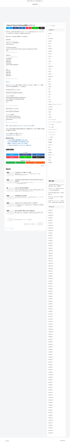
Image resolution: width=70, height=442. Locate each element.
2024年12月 (50, 225)
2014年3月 (50, 389)
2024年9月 (50, 233)
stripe (49, 91)
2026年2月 (50, 210)
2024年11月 (50, 228)
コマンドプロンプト (52, 119)
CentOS (50, 33)
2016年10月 (50, 331)
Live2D (49, 61)
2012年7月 (50, 422)
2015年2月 (50, 372)
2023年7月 (50, 238)
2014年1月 (50, 394)
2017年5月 (50, 319)
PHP (49, 81)
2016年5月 (50, 344)
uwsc (49, 99)
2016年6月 (50, 341)
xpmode (50, 116)
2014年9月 (50, 377)
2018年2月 (50, 311)
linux (49, 58)
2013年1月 (50, 417)
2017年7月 (50, 316)
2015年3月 (50, 369)
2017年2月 (50, 324)
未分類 (49, 149)
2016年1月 (50, 354)
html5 (49, 43)
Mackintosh (50, 66)
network (49, 73)
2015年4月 (50, 367)
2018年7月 (50, 298)
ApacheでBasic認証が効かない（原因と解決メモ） (56, 193)
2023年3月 (50, 245)
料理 (49, 147)
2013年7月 (50, 407)
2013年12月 (50, 397)
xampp (49, 111)
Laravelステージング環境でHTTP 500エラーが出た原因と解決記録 (56, 189)
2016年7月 (50, 339)
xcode (49, 114)
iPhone (49, 46)
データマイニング (51, 132)
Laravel (49, 53)
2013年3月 (50, 412)
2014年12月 (50, 374)
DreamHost (50, 38)
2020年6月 (50, 276)
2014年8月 (50, 379)
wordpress (50, 106)
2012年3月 (50, 427)
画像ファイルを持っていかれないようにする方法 (17, 143)
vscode (49, 101)
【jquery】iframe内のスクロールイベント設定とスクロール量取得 (21, 125)
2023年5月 (50, 243)
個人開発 (50, 139)
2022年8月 (50, 253)
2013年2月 (50, 415)
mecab (49, 68)
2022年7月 (50, 255)
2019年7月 (50, 286)
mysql (49, 71)
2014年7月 (50, 382)
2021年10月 (50, 268)
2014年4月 (50, 387)
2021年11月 (50, 265)
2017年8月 (50, 314)
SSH (49, 89)
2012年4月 (50, 425)
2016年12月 (50, 326)
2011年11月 (50, 430)
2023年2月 (50, 248)
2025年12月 (50, 215)
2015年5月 (50, 364)
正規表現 (50, 152)
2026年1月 (50, 212)
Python (49, 84)
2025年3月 (50, 220)
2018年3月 (50, 308)
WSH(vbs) (50, 109)
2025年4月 (50, 217)
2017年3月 (50, 321)
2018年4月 (50, 306)
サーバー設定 (51, 127)
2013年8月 (50, 405)
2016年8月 (50, 336)
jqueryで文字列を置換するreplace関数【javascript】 (18, 141)
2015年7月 (50, 362)
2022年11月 (50, 250)
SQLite (49, 86)
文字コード (50, 144)
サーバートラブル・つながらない (55, 122)
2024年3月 (50, 235)
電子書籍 (50, 162)
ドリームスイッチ (51, 134)
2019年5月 (50, 291)
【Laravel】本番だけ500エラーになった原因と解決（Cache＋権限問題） (56, 185)
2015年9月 (50, 357)
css (49, 36)
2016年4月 (50, 346)
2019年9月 (50, 281)
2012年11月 (50, 420)
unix (49, 96)
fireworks (50, 41)
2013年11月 (50, 400)
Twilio (49, 94)
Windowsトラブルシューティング (55, 104)
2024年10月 (50, 230)
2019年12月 (50, 278)
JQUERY (11, 149)
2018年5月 (50, 303)
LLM (49, 63)
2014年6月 (50, 384)
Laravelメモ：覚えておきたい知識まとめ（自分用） (56, 197)
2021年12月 (50, 263)
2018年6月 (50, 301)
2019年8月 (50, 283)
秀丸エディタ (51, 154)
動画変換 (50, 142)
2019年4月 (50, 293)
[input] (56, 26)
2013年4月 (50, 410)
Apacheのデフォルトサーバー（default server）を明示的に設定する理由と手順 (56, 201)
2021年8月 (50, 273)
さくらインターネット (52, 129)
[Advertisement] (35, 15)
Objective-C (50, 76)
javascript (7, 149)
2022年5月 (50, 258)
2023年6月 (50, 240)
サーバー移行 (51, 124)
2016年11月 (50, 329)
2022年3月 (50, 260)
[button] (63, 25)
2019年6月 (50, 288)
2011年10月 (50, 432)
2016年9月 (50, 334)
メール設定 (50, 137)
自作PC (49, 157)
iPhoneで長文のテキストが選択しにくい (14, 135)
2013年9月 (50, 402)
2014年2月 (50, 392)
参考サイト (8, 81)
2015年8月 (50, 359)
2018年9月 (50, 296)
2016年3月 (50, 349)
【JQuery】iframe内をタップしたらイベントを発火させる (19, 145)
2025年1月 (50, 222)
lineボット (50, 56)
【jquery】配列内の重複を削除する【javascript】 (18, 140)
